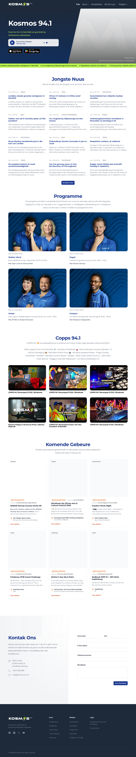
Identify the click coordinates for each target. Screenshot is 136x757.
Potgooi (123, 4)
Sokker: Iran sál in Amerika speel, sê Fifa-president (27, 120)
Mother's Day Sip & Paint (62, 577)
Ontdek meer (68, 183)
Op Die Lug (110, 4)
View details (15, 524)
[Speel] (12, 42)
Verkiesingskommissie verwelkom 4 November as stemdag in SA (106, 120)
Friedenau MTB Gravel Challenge (25, 577)
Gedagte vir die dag (76, 738)
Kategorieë (53, 726)
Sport (22, 114)
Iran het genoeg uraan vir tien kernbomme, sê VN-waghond (63, 165)
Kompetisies (96, 4)
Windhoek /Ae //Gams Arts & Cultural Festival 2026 (64, 504)
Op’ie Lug (52, 738)
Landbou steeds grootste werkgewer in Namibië (26, 97)
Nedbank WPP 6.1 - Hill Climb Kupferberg (105, 578)
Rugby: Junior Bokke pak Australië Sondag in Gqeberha (106, 165)
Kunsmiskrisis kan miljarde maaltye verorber (106, 97)
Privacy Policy (94, 728)
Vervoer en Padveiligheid (69, 114)
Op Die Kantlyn (54, 734)
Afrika (63, 92)
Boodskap (81, 665)
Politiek (104, 114)
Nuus (85, 4)
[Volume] (51, 42)
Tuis (78, 4)
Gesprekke (73, 734)
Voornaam (81, 636)
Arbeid (23, 92)
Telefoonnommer (84, 655)
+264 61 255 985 (18, 670)
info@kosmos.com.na (20, 675)
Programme (74, 730)
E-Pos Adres (82, 646)
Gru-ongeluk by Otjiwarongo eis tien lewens (66, 120)
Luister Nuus (53, 730)
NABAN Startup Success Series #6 (26, 506)
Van (105, 636)
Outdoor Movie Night (101, 506)
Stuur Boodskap (120, 683)
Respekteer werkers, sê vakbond (105, 141)
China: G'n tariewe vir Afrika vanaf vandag (64, 97)
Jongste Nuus (54, 722)
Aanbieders (73, 726)
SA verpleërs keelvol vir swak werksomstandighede (21, 165)
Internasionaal (106, 92)
